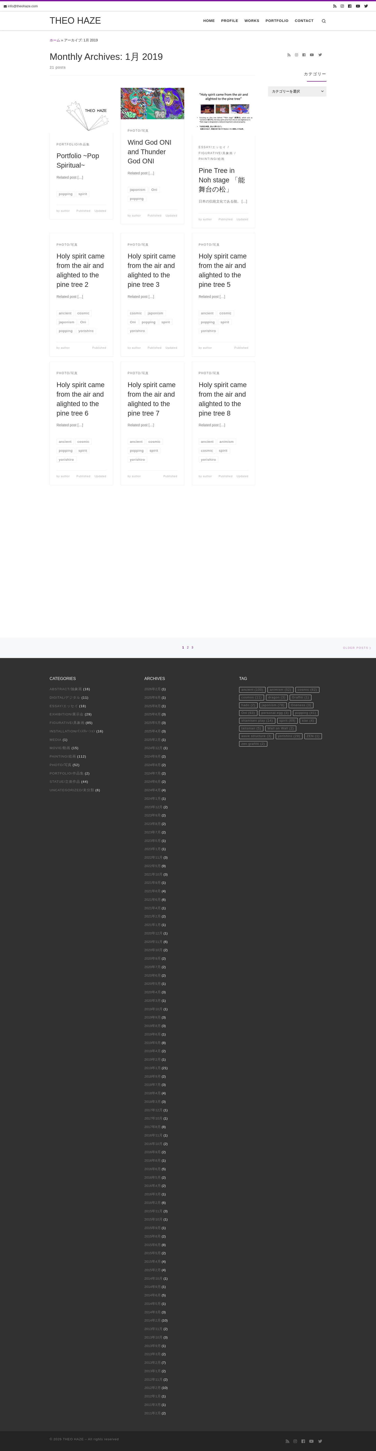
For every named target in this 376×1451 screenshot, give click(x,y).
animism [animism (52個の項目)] (282, 562)
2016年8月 (152, 1032)
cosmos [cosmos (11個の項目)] (252, 570)
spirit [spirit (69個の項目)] (289, 594)
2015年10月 (153, 1092)
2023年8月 (152, 696)
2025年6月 (152, 586)
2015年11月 (153, 1083)
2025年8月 (152, 578)
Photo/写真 (61, 637)
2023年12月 (153, 679)
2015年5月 (152, 1125)
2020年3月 (152, 873)
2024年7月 (152, 645)
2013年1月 (152, 1243)
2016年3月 (152, 1066)
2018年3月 (152, 974)
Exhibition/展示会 (67, 586)
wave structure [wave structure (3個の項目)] (257, 610)
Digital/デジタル (65, 569)
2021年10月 (153, 746)
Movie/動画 (60, 620)
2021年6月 (152, 772)
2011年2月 (152, 1285)
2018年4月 (152, 965)
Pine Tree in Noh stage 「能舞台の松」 (222, 180)
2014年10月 (153, 1150)
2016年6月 (152, 1041)
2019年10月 (153, 881)
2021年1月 (152, 797)
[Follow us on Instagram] (342, 6)
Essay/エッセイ (64, 578)
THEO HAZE (73, 1311)
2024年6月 (152, 654)
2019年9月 (152, 890)
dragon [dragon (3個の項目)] (278, 570)
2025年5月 (152, 595)
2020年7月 (152, 839)
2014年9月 (152, 1159)
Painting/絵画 (63, 628)
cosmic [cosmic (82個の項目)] (310, 562)
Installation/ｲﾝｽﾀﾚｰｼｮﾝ (72, 603)
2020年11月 (153, 814)
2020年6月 (152, 847)
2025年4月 (152, 603)
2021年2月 (152, 788)
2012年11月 (153, 1251)
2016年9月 (152, 1024)
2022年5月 (152, 738)
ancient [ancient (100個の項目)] (252, 562)
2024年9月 (152, 628)
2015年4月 (152, 1133)
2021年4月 (152, 780)
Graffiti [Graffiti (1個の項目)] (303, 570)
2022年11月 (153, 729)
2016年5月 (152, 1049)
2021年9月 (152, 755)
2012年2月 (152, 1260)
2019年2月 (152, 931)
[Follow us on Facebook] (349, 6)
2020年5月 (152, 856)
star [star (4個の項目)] (311, 594)
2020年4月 (152, 864)
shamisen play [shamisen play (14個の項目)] (257, 594)
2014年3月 (152, 1184)
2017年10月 (153, 991)
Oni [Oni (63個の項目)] (248, 586)
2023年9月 (152, 687)
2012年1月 (152, 1268)
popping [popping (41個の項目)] (308, 586)
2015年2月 (152, 1142)
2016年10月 (153, 1016)
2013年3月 (152, 1226)
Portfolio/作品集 (67, 645)
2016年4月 (152, 1058)
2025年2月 (152, 612)
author (65, 210)
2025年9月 (152, 569)
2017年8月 (152, 999)
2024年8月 (152, 637)
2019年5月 (152, 915)
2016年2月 (152, 1075)
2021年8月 (152, 763)
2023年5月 (152, 713)
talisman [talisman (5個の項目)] (251, 602)
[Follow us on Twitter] (366, 6)
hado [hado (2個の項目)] (248, 578)
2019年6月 (152, 906)
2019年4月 (152, 923)
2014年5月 (152, 1176)
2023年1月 (152, 721)
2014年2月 (152, 1193)
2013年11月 (153, 1201)
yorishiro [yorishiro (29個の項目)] (291, 610)
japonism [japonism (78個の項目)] (274, 578)
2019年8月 (152, 898)
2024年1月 (152, 670)
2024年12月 (153, 620)
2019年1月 (152, 940)
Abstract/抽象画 (66, 561)
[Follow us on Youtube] (358, 6)
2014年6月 (152, 1167)
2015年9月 (152, 1100)
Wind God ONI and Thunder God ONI (150, 151)
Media (56, 612)
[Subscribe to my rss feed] (334, 6)
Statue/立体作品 (65, 654)
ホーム (55, 40)
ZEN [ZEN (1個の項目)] (316, 610)
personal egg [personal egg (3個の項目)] (276, 586)
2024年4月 (152, 662)
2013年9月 (152, 1218)
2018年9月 (152, 948)
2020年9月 (152, 830)
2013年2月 (152, 1234)
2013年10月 (153, 1209)
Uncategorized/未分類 (72, 662)
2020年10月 (153, 822)
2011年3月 (152, 1277)
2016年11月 (153, 1007)
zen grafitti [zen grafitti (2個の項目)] (253, 618)
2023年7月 (152, 704)
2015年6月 (152, 1117)
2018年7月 (152, 957)
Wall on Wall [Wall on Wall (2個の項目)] (282, 602)
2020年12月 (153, 805)
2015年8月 (152, 1108)
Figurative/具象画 (67, 595)
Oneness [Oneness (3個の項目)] (303, 578)
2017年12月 (153, 982)
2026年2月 (152, 561)
